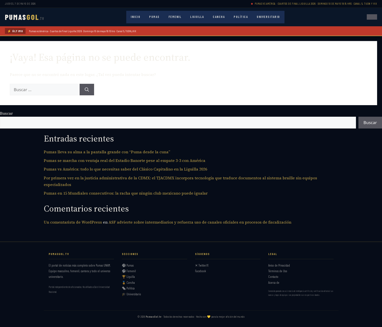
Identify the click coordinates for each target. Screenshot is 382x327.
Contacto (273, 277)
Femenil (175, 17)
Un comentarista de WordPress (73, 222)
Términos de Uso (277, 271)
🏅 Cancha (128, 282)
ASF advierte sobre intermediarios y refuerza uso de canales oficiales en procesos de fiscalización (200, 222)
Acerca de (273, 282)
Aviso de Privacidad (279, 265)
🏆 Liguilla (128, 277)
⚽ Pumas (128, 265)
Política (241, 17)
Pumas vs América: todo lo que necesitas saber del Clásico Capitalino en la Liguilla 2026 (125, 169)
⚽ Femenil (129, 271)
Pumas (154, 17)
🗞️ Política (128, 288)
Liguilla (197, 17)
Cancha (219, 17)
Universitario (268, 17)
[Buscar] (87, 90)
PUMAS (24, 17)
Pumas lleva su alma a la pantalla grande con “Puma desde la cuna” (107, 152)
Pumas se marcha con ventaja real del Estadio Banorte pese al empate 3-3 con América (124, 160)
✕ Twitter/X (202, 265)
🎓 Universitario (131, 294)
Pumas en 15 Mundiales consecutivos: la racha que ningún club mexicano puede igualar (126, 193)
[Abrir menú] (372, 17)
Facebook (200, 271)
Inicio (135, 17)
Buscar (6, 113)
